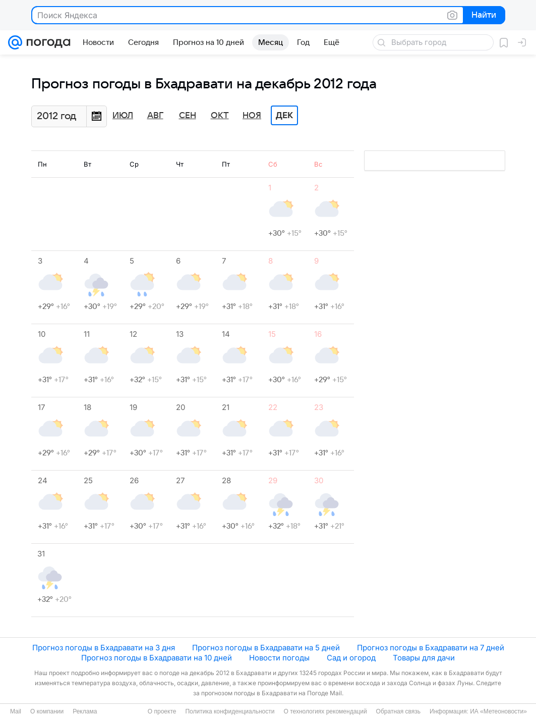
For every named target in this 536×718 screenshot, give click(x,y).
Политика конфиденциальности (229, 711)
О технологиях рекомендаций (325, 711)
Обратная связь (398, 711)
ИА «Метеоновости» (498, 711)
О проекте (162, 711)
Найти (483, 15)
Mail (15, 711)
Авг (155, 115)
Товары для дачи (424, 657)
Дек (284, 115)
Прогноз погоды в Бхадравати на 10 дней (156, 657)
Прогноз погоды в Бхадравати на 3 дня (103, 647)
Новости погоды (279, 657)
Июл (122, 115)
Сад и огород (351, 657)
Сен (187, 115)
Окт (220, 115)
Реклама (85, 711)
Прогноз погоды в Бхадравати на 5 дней (266, 647)
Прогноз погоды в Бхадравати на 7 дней (430, 647)
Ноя (252, 115)
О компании (47, 711)
